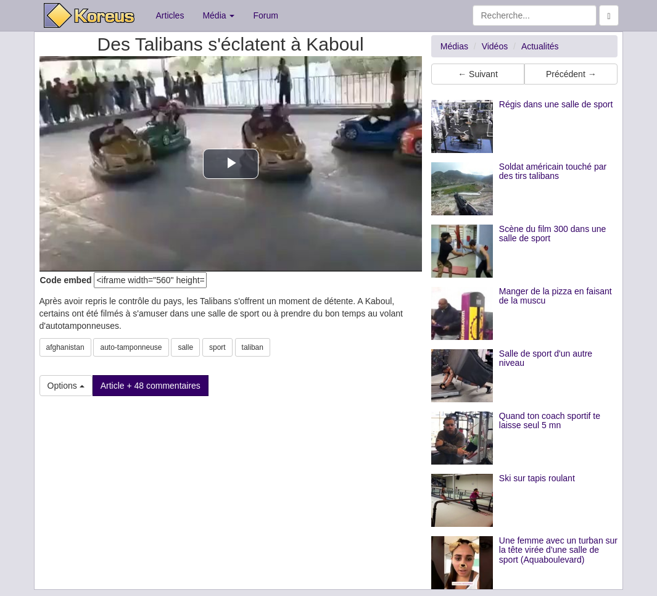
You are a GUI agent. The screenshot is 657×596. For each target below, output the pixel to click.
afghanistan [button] (65, 347)
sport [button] (217, 347)
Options (66, 386)
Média (218, 15)
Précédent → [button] (571, 74)
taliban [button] (252, 347)
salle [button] (185, 347)
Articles (170, 15)
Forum (265, 15)
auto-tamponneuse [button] (131, 347)
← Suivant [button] (478, 74)
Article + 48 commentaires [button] (150, 386)
